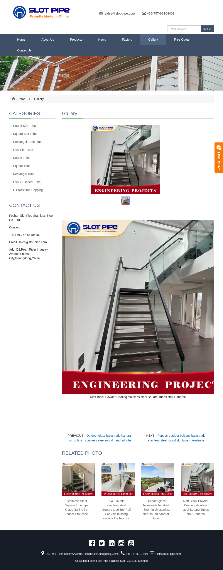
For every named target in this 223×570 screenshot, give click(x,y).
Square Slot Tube (25, 133)
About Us (47, 39)
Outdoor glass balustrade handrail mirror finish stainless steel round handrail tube (156, 509)
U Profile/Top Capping (28, 190)
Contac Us (24, 50)
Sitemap (143, 560)
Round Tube (21, 158)
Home (21, 39)
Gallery (153, 39)
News (102, 39)
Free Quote (181, 39)
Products (76, 39)
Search (207, 28)
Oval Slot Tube (23, 150)
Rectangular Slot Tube (28, 142)
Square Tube (156, 397)
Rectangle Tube (23, 174)
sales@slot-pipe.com (120, 13)
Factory (127, 39)
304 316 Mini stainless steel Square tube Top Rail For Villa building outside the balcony (116, 509)
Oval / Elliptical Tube (27, 182)
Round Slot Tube (24, 125)
